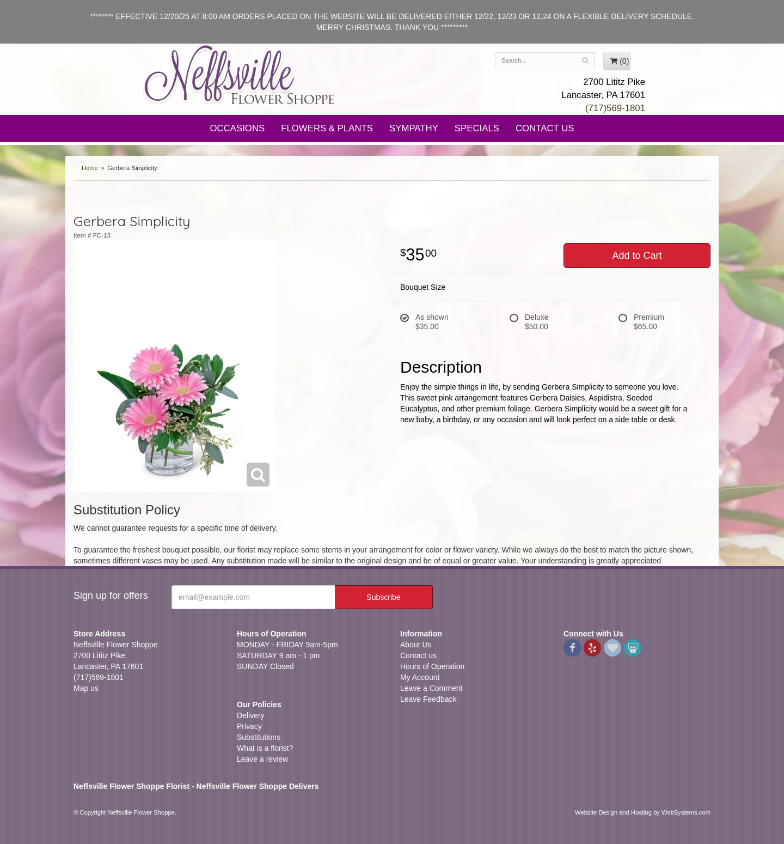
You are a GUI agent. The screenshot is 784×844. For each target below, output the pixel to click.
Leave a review (262, 759)
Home (90, 168)
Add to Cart (636, 255)
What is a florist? (265, 748)
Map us (86, 688)
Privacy (249, 726)
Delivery (251, 715)
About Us (416, 644)
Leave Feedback (428, 699)
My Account (419, 677)
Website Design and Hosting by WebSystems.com (642, 812)
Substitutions (258, 737)
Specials (477, 128)
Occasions (237, 128)
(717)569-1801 (615, 108)
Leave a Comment (431, 688)
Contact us (418, 655)
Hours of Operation (432, 666)
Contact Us (545, 128)
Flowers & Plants (327, 128)
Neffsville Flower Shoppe (239, 75)
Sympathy (413, 128)
